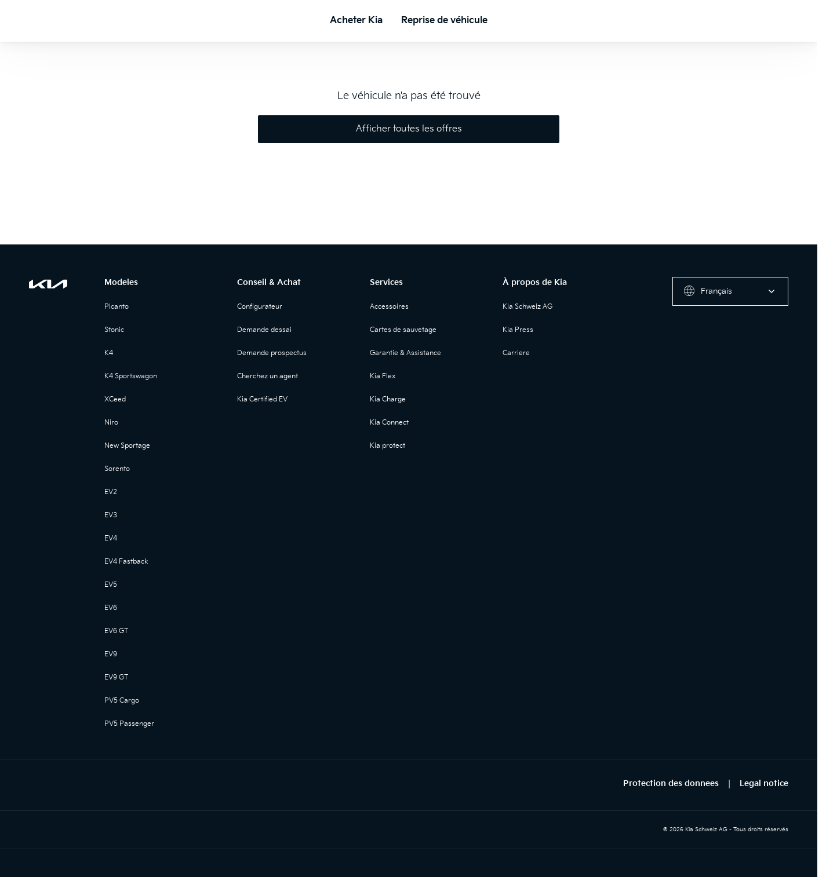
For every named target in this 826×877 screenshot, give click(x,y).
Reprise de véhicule (444, 20)
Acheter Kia (356, 20)
